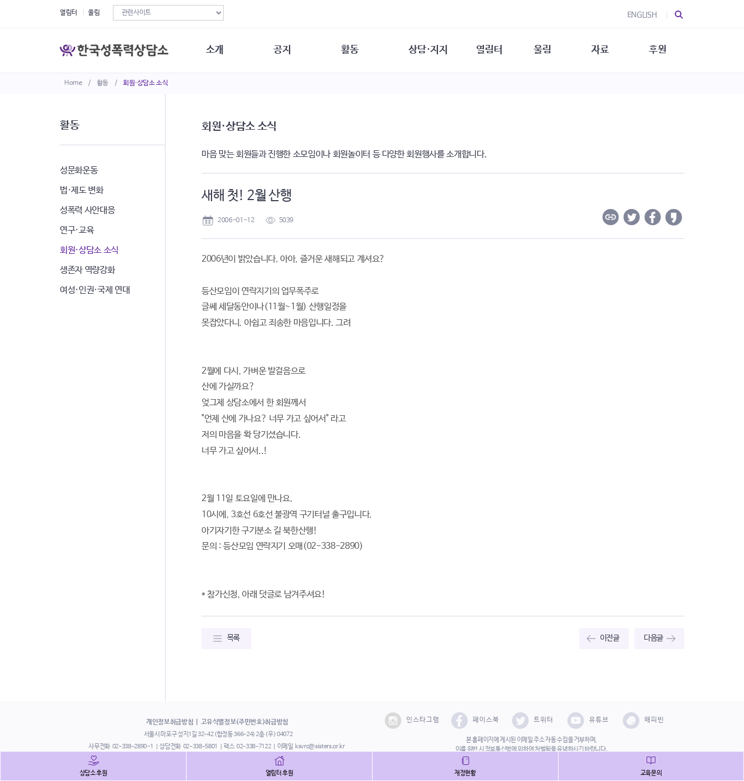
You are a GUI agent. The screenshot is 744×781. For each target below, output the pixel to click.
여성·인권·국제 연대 (95, 290)
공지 (282, 49)
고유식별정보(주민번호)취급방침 (244, 722)
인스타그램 (412, 720)
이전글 (609, 638)
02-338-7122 (253, 746)
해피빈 (643, 720)
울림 (94, 13)
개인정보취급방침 (169, 722)
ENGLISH (642, 15)
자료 (599, 49)
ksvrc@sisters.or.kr (319, 746)
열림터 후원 (279, 773)
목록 (233, 638)
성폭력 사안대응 (87, 210)
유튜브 (588, 720)
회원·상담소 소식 (145, 83)
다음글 (653, 638)
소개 (214, 49)
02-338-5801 (200, 746)
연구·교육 (77, 230)
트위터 (533, 720)
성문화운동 (78, 170)
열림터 (69, 13)
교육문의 (651, 773)
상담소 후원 (93, 773)
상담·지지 (428, 49)
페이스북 (475, 720)
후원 (657, 49)
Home (73, 83)
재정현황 (465, 773)
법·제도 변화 (82, 190)
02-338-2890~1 (132, 746)
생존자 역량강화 (87, 270)
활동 (102, 83)
